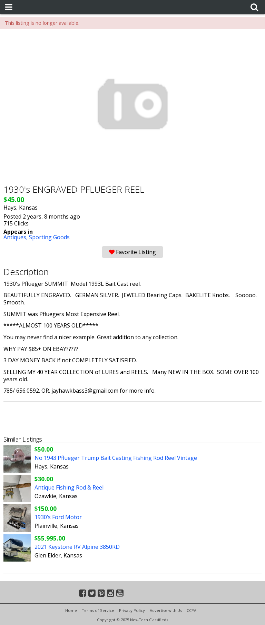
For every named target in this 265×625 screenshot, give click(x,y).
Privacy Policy (132, 610)
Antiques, (16, 237)
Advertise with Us (166, 610)
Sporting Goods (49, 237)
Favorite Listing (132, 252)
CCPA (191, 610)
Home (71, 610)
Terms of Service (98, 610)
